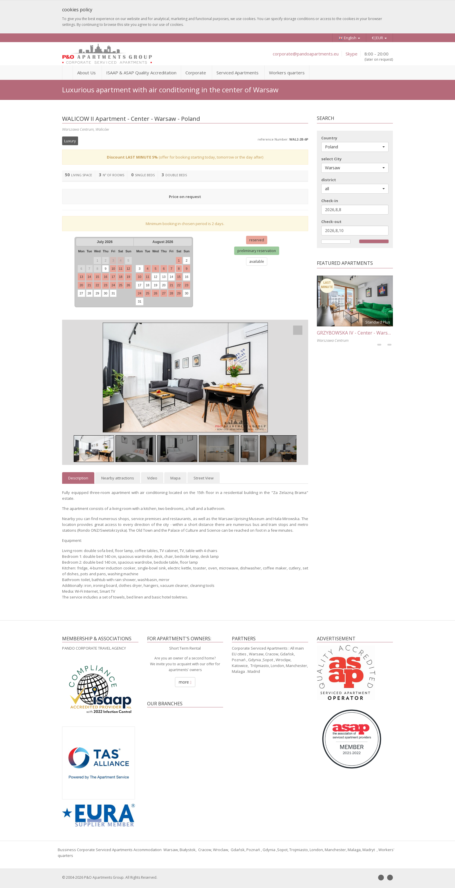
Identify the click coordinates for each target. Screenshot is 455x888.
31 (113, 293)
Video (152, 478)
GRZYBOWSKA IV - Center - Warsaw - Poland (365, 333)
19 (128, 276)
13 (81, 276)
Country (329, 138)
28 (89, 293)
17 (113, 276)
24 (113, 285)
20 (81, 285)
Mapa (175, 478)
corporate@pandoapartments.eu (306, 54)
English (349, 38)
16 (105, 276)
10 (113, 268)
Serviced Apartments (237, 73)
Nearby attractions (117, 478)
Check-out (331, 221)
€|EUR (379, 37)
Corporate (195, 73)
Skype (352, 54)
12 (128, 268)
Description (78, 478)
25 (120, 285)
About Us (86, 73)
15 (97, 276)
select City (331, 158)
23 (105, 285)
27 (81, 293)
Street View (204, 478)
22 (97, 285)
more (185, 682)
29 (97, 293)
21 (89, 285)
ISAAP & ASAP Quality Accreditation (141, 73)
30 (105, 293)
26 (128, 285)
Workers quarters (287, 73)
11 (120, 268)
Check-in (329, 200)
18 (120, 276)
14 (89, 276)
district (328, 179)
